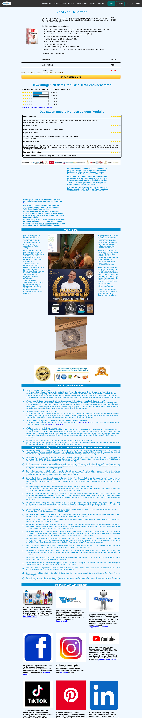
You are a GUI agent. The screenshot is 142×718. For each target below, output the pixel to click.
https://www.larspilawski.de (53, 466)
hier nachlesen (83, 464)
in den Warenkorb (71, 77)
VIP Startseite (47, 3)
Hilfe (56, 3)
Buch (25, 225)
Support (120, 3)
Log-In (111, 3)
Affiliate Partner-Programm (86, 3)
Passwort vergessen (67, 3)
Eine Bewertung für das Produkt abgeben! (37, 107)
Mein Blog (101, 3)
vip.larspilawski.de (30, 659)
